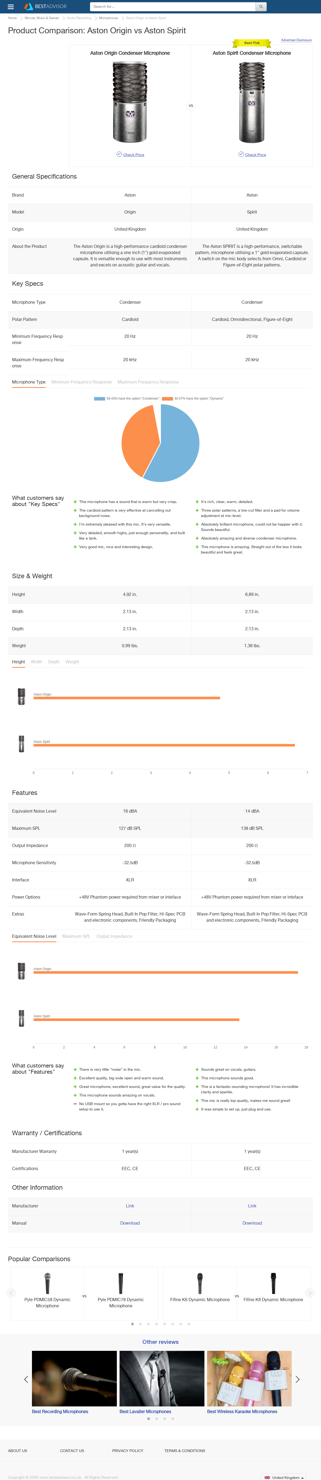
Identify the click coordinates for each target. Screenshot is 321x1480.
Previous (11, 1293)
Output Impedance (114, 937)
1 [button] (132, 1324)
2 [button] (140, 1324)
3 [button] (148, 1324)
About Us (17, 1451)
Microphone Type (29, 382)
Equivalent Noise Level (34, 937)
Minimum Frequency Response (82, 382)
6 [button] (172, 1324)
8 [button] (189, 1324)
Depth (54, 662)
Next (310, 1293)
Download (130, 1223)
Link (130, 1206)
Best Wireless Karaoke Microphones (242, 1412)
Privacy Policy (127, 1451)
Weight (72, 662)
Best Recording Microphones (60, 1412)
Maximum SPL (76, 937)
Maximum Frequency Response (148, 382)
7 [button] (180, 1324)
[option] (84, 1293)
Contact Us (72, 1451)
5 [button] (164, 1324)
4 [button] (156, 1324)
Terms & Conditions (184, 1451)
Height (18, 662)
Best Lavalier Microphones (145, 1412)
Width (36, 662)
